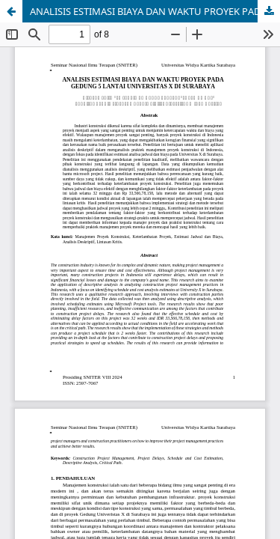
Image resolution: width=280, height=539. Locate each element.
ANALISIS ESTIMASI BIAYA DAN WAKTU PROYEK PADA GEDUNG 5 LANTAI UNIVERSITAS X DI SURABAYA (155, 11)
